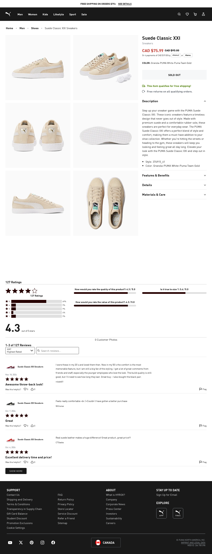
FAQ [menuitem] (60, 495)
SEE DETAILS (125, 3)
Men (22, 28)
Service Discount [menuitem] (67, 513)
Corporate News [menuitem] (115, 504)
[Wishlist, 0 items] (187, 14)
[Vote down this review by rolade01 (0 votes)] (33, 389)
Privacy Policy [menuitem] (66, 504)
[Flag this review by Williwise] (203, 426)
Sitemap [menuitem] (62, 523)
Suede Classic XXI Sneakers (30, 366)
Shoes (35, 28)
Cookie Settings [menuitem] (16, 528)
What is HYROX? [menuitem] (115, 495)
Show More (16, 470)
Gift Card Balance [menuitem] (17, 513)
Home (9, 28)
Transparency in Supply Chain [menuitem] (24, 509)
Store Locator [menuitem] (66, 509)
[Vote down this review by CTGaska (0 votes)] (33, 462)
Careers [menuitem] (110, 523)
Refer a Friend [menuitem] (66, 518)
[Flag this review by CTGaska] (203, 462)
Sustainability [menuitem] (114, 518)
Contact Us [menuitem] (13, 495)
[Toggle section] (174, 101)
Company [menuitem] (111, 499)
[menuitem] (20, 14)
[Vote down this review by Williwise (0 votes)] (33, 426)
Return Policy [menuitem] (66, 499)
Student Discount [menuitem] (17, 518)
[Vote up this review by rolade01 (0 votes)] (26, 389)
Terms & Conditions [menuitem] (18, 504)
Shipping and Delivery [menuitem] (19, 499)
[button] (36, 301)
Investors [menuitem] (111, 513)
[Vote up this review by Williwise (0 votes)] (26, 426)
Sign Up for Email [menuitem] (166, 495)
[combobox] (20, 350)
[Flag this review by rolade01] (203, 389)
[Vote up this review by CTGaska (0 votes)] (26, 462)
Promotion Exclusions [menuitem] (20, 523)
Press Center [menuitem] (113, 509)
